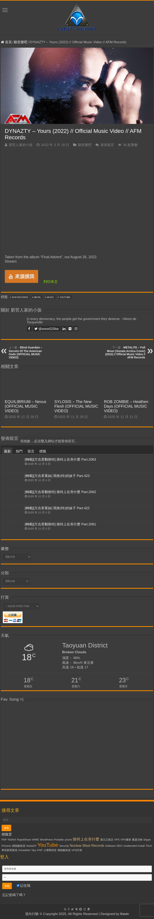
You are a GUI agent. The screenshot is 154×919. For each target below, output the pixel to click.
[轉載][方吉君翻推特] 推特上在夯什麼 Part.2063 (60, 459)
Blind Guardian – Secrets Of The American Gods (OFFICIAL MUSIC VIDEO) (25, 352)
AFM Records (20, 297)
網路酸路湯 (18, 845)
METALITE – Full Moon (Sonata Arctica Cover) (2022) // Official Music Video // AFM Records (125, 352)
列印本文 (50, 282)
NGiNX (12, 839)
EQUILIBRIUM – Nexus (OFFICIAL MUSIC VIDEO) (25, 406)
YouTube (65, 297)
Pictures (6, 845)
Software (110, 845)
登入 (44, 441)
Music (50, 297)
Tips (33, 850)
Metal (37, 297)
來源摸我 (21, 276)
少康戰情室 (50, 850)
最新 (7, 451)
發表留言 (107, 145)
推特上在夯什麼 (86, 839)
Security (64, 845)
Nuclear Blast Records (87, 845)
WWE (35, 839)
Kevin (124, 914)
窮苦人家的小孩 (21, 145)
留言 (31, 451)
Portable (59, 839)
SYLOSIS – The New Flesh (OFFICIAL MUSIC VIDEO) (76, 406)
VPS (117, 839)
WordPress (46, 839)
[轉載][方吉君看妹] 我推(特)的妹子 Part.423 (57, 476)
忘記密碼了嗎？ (14, 895)
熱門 (19, 451)
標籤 (42, 451)
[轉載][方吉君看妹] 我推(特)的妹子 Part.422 (57, 508)
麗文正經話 (106, 839)
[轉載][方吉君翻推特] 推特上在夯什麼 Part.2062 (60, 492)
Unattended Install (134, 845)
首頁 (6, 42)
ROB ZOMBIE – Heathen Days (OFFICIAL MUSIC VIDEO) (126, 406)
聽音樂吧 (20, 42)
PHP (40, 850)
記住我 (24, 886)
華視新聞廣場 (9, 850)
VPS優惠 (125, 839)
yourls (68, 839)
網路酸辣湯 (64, 850)
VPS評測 (76, 850)
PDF (4, 839)
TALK (149, 845)
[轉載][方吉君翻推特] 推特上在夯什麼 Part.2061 (60, 524)
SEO (119, 845)
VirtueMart (24, 850)
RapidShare (24, 839)
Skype (147, 839)
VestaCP (31, 845)
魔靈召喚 (137, 839)
